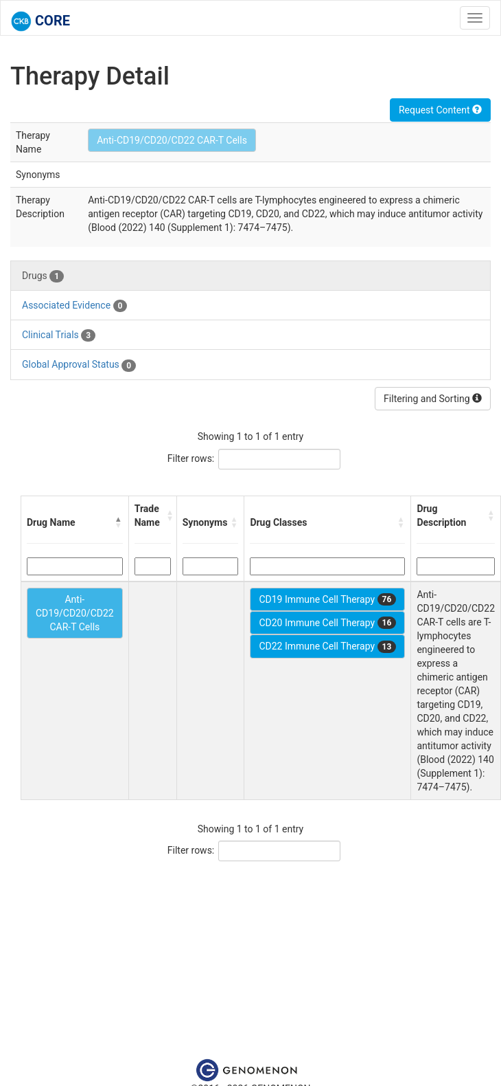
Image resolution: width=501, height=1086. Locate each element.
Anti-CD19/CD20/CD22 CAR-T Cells (172, 140)
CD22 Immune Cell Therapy (327, 647)
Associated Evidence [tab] (74, 306)
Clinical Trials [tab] (58, 335)
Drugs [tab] (43, 276)
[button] (119, 522)
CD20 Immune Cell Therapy (327, 623)
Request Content (440, 109)
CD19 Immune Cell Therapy (327, 599)
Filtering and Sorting (433, 398)
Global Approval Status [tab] (79, 365)
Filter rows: (191, 458)
